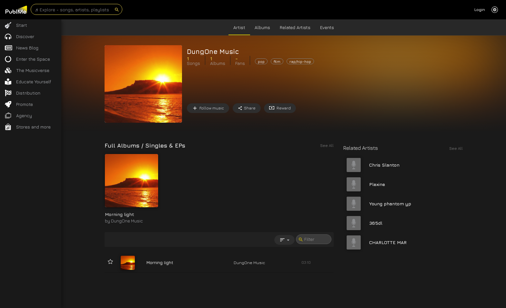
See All (456, 148)
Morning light (119, 214)
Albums (262, 27)
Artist (239, 27)
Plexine (377, 184)
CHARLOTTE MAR (388, 242)
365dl (375, 223)
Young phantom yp (390, 203)
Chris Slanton (384, 165)
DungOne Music (127, 220)
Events (327, 27)
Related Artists (295, 27)
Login (479, 9)
